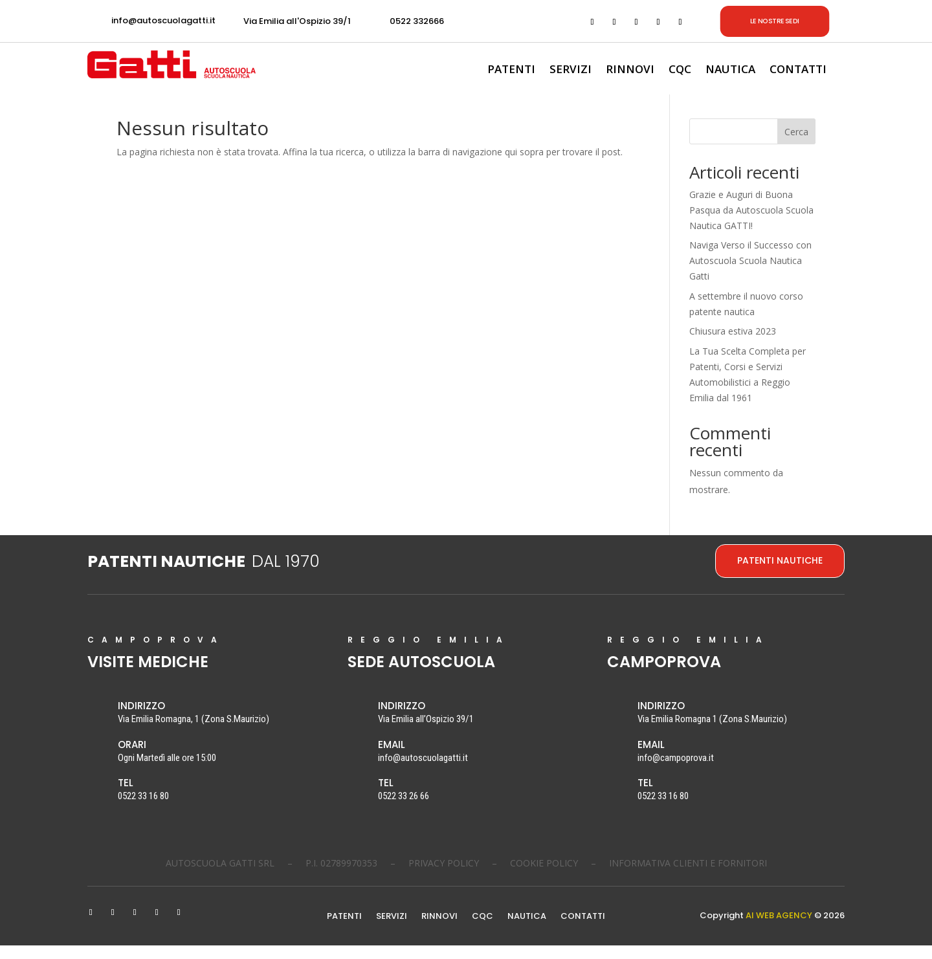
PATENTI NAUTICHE (780, 574)
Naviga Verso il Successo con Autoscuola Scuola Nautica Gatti (750, 274)
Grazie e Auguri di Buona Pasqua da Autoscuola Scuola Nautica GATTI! (751, 223)
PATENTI (511, 70)
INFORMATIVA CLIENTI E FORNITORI (688, 876)
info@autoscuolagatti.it (163, 20)
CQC (680, 70)
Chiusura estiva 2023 (732, 345)
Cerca (796, 145)
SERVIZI (570, 70)
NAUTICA (730, 70)
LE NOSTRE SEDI (774, 21)
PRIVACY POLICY (443, 876)
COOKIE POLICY (544, 876)
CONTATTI (798, 70)
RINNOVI (630, 70)
